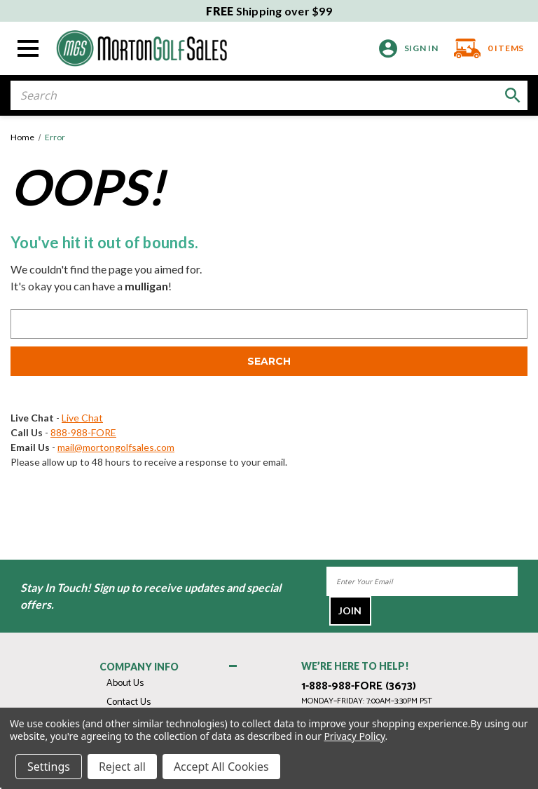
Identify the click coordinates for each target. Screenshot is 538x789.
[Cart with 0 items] (485, 48)
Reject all (122, 766)
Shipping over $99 (269, 11)
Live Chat (82, 418)
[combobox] (269, 95)
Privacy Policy (354, 736)
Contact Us (128, 702)
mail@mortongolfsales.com (115, 447)
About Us (125, 683)
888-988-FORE (83, 432)
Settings (48, 766)
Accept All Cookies (221, 766)
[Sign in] (408, 48)
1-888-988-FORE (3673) (358, 686)
